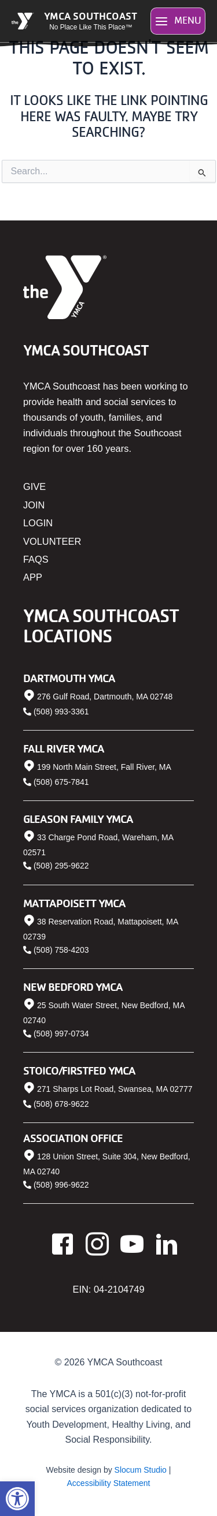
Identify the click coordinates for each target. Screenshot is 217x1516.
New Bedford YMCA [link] (73, 986)
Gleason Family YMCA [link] (78, 818)
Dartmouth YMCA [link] (69, 678)
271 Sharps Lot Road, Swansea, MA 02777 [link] (115, 1089)
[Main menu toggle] (178, 21)
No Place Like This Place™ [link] (90, 27)
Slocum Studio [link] (141, 1469)
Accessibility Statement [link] (108, 1483)
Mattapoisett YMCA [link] (74, 903)
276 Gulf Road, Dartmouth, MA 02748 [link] (104, 696)
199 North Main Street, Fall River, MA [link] (104, 767)
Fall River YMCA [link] (63, 748)
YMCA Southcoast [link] (90, 15)
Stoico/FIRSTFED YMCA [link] (79, 1070)
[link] (17, 1498)
